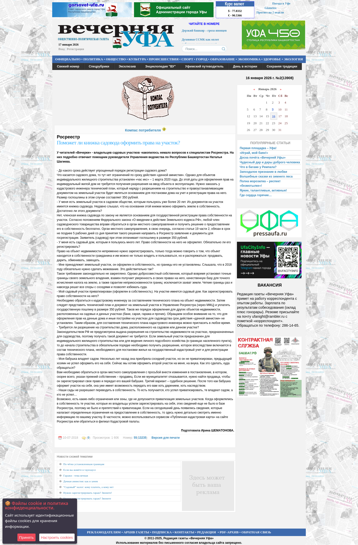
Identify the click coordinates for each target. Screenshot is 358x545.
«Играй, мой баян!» (254, 153)
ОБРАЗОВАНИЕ (222, 59)
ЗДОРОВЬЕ (272, 59)
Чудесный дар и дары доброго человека (270, 162)
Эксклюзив (127, 66)
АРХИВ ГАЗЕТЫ (136, 532)
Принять (26, 537)
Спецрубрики (99, 66)
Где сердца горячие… (256, 195)
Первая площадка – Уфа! (258, 148)
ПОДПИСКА (162, 532)
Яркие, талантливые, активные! (263, 190)
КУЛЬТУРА (137, 59)
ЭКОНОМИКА (249, 59)
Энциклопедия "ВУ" (160, 66)
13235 (142, 437)
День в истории (245, 66)
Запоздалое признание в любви (263, 172)
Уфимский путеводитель (204, 66)
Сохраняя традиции (282, 66)
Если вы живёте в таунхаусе (79, 469)
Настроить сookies (57, 537)
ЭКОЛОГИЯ (293, 59)
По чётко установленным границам (83, 464)
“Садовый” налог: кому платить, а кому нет (88, 486)
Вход (61, 49)
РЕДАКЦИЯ (206, 532)
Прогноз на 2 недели (270, 12)
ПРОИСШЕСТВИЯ (164, 59)
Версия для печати (165, 437)
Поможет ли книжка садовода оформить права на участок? (118, 142)
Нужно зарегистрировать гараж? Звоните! (87, 492)
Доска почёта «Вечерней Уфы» (263, 157)
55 (135, 437)
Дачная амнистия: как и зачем (80, 481)
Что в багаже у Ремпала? (258, 167)
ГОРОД (201, 59)
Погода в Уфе (281, 3)
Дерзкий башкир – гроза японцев (204, 31)
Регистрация (75, 49)
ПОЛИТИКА (93, 59)
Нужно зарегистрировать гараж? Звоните (87, 498)
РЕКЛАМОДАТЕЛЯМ (104, 532)
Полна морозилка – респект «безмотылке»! (260, 183)
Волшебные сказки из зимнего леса (266, 176)
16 (273, 116)
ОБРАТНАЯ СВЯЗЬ (256, 532)
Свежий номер (68, 66)
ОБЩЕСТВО (116, 59)
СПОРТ (187, 59)
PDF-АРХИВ (229, 532)
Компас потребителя (143, 130)
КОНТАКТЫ (184, 532)
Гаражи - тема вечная (75, 475)
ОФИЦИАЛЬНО (68, 59)
